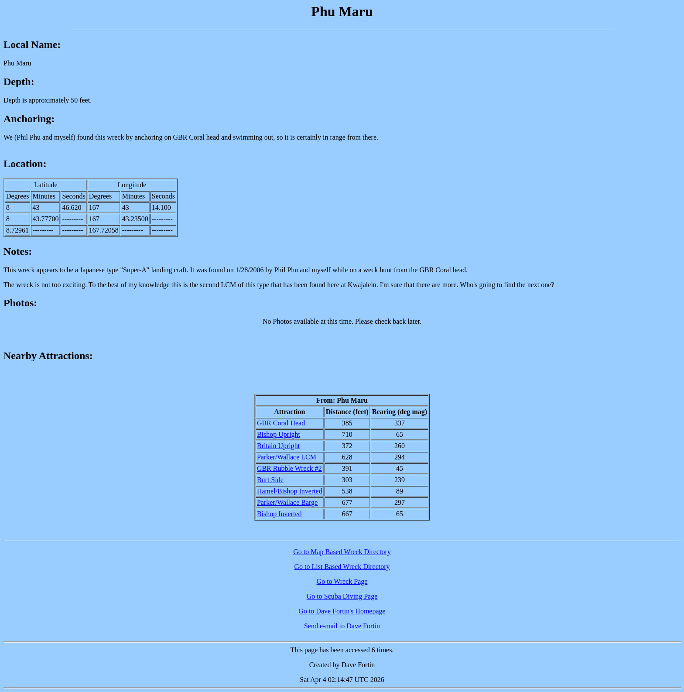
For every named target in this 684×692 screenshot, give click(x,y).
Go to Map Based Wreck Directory (341, 551)
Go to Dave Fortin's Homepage (341, 611)
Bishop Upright (278, 434)
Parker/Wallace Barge (287, 502)
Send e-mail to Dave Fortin (342, 626)
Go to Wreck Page (342, 581)
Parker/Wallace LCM (286, 457)
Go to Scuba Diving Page (342, 596)
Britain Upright (278, 445)
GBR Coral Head (281, 423)
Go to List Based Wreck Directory (342, 566)
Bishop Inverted (279, 513)
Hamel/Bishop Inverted (289, 491)
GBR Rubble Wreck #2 (289, 468)
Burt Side (270, 479)
